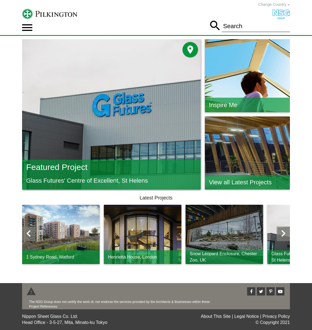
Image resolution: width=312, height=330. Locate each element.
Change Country (274, 4)
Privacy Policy (276, 316)
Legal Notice (246, 316)
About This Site (216, 316)
